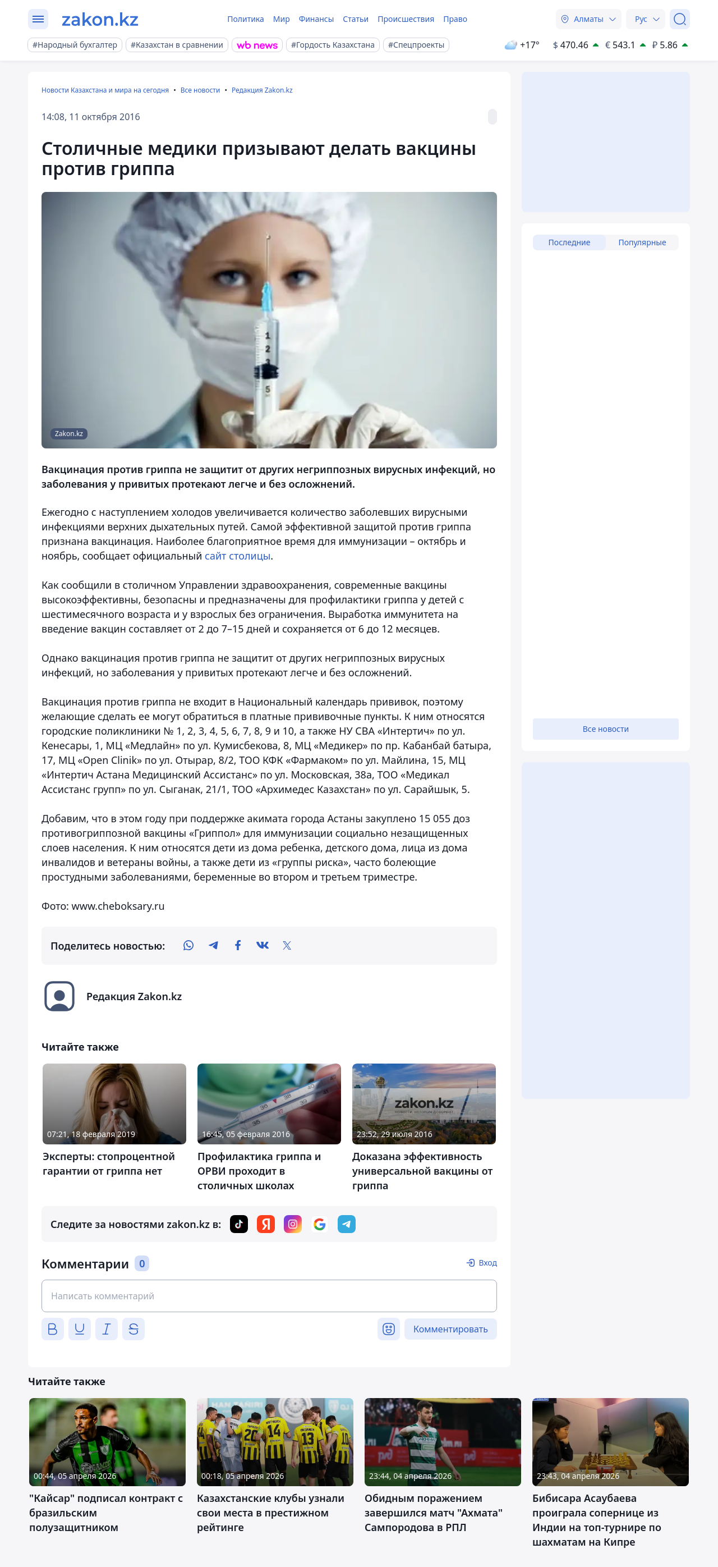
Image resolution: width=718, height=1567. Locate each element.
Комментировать (450, 1329)
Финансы (316, 18)
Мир (281, 18)
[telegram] (213, 946)
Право (455, 18)
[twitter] (287, 946)
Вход (487, 1262)
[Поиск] (680, 19)
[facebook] (238, 946)
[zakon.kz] (100, 19)
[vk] (262, 946)
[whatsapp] (188, 946)
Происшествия (406, 18)
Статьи (356, 18)
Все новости (200, 90)
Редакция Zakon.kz (262, 90)
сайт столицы (237, 555)
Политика (245, 18)
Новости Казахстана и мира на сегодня (105, 90)
